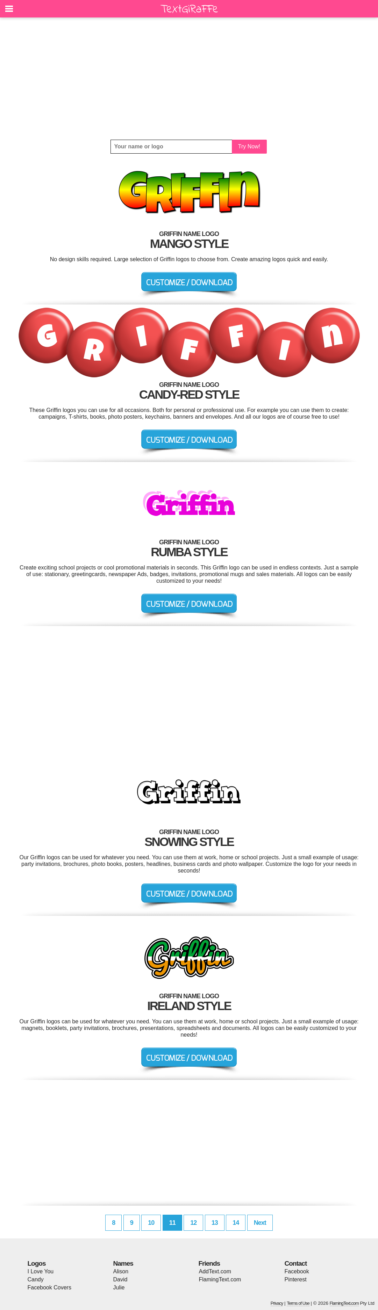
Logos (37, 1263)
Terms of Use (298, 1303)
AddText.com (215, 1271)
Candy (36, 1279)
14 (236, 1222)
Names (123, 1263)
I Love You (41, 1271)
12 (193, 1222)
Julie (119, 1287)
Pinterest (296, 1279)
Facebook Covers (49, 1287)
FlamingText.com (220, 1279)
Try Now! (249, 146)
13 (215, 1222)
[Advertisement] (189, 78)
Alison (121, 1271)
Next (260, 1222)
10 (151, 1222)
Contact (296, 1263)
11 (172, 1222)
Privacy (277, 1303)
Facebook (297, 1271)
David (120, 1279)
